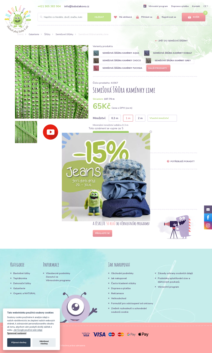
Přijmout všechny (18, 342)
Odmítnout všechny (44, 342)
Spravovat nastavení (16, 333)
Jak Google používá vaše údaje (27, 330)
